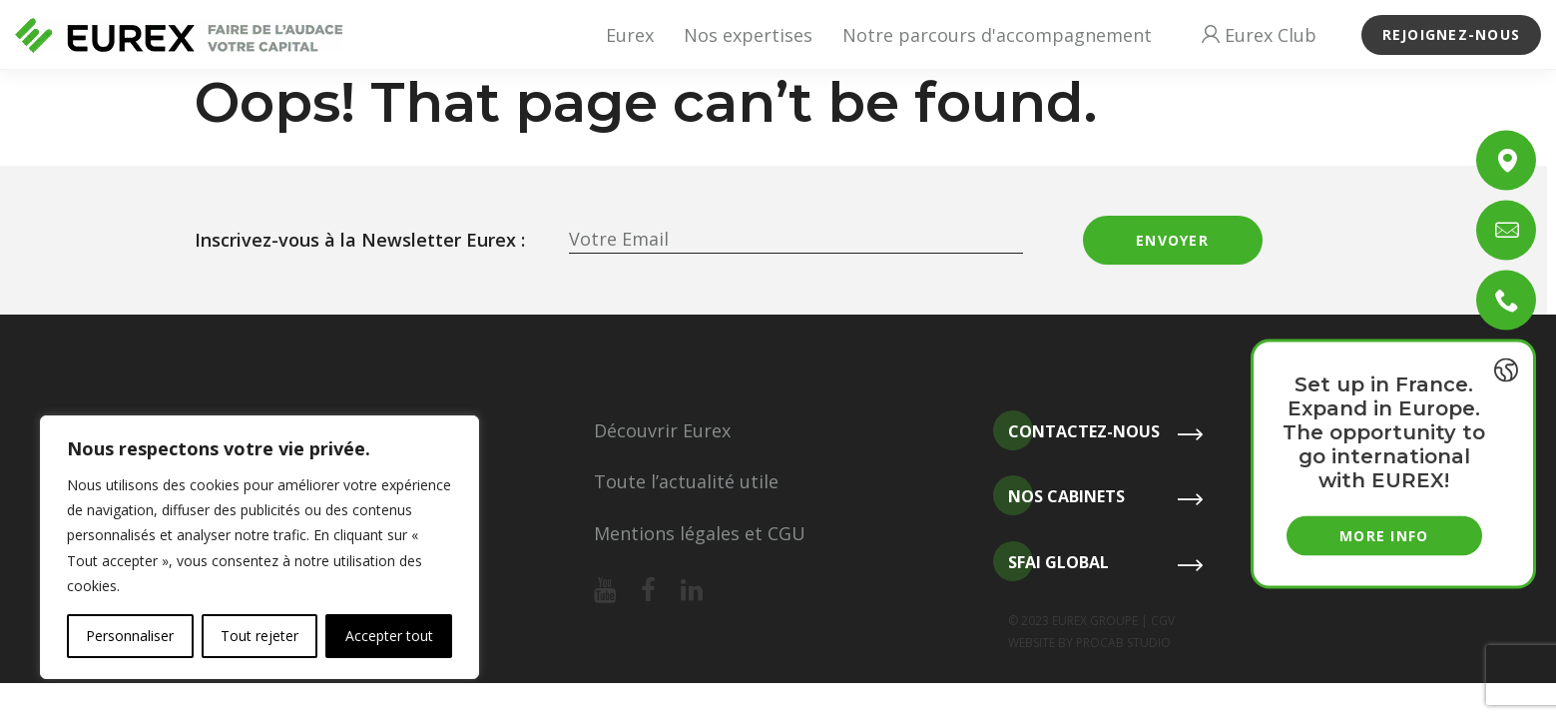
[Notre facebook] (648, 591)
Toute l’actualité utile (686, 481)
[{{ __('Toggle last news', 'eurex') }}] (1506, 370)
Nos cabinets (1059, 496)
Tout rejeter (259, 635)
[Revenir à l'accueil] (178, 35)
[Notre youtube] (605, 591)
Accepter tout (389, 635)
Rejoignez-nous (1451, 34)
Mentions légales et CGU (699, 533)
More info (1383, 535)
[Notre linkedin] (692, 591)
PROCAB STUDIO (1123, 642)
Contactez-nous (1076, 431)
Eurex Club (1259, 35)
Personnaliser (130, 635)
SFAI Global (1051, 562)
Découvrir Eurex (662, 430)
